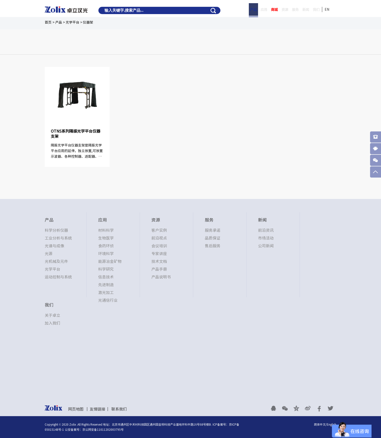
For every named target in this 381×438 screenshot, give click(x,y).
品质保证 (212, 238)
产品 (240, 10)
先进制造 (106, 285)
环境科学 (106, 254)
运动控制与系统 (58, 277)
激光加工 (106, 292)
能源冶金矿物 (109, 261)
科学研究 (106, 269)
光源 (48, 254)
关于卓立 (52, 315)
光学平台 (72, 22)
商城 (265, 10)
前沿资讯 (266, 230)
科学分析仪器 (56, 230)
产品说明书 (161, 277)
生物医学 (106, 238)
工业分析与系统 (58, 238)
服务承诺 (212, 230)
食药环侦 (106, 246)
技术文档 (159, 261)
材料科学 (106, 230)
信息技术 (106, 277)
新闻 (302, 10)
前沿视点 (159, 238)
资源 (278, 10)
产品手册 (159, 269)
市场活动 (266, 238)
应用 (253, 10)
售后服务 (212, 246)
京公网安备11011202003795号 (103, 429)
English (331, 424)
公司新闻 (266, 246)
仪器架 (88, 22)
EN (327, 9)
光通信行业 (108, 300)
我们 (315, 10)
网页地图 (76, 409)
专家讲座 (159, 254)
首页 (48, 22)
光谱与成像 (54, 246)
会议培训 (159, 246)
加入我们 (52, 323)
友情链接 (97, 409)
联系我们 (119, 409)
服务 (290, 10)
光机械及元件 (56, 261)
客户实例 (159, 230)
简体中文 (320, 424)
